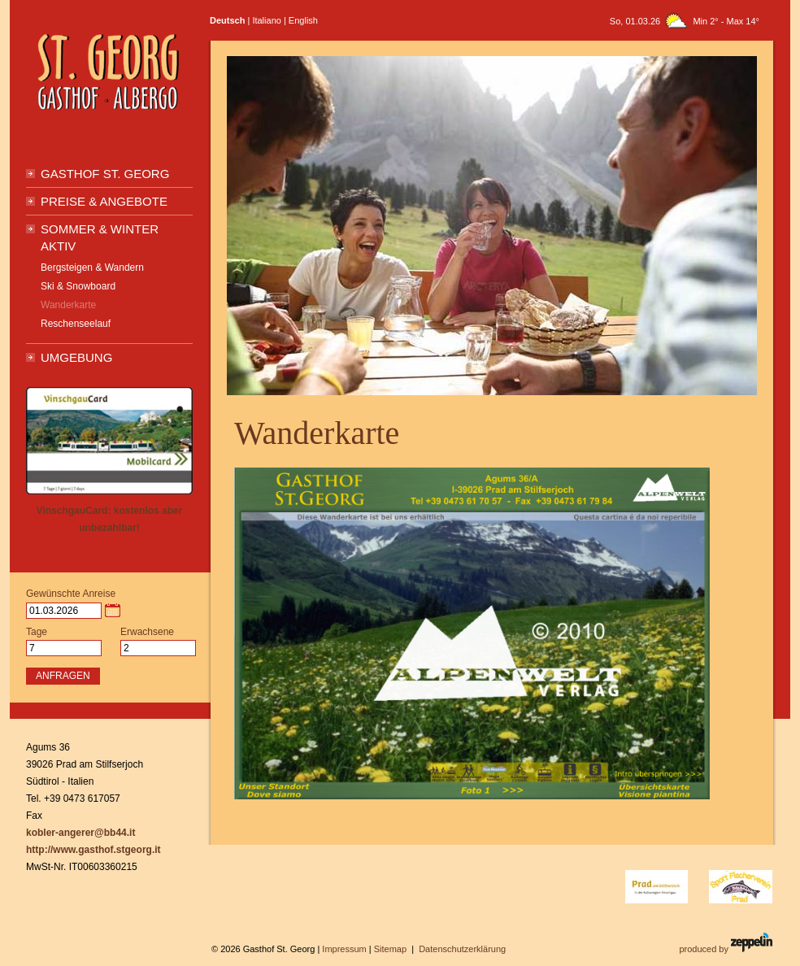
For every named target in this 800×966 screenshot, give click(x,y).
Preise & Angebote (104, 201)
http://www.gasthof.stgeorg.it (93, 849)
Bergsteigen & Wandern (92, 267)
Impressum (344, 949)
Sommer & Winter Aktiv (100, 237)
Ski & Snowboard (78, 286)
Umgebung (76, 357)
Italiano (266, 20)
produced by (725, 943)
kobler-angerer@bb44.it (80, 832)
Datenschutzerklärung (462, 949)
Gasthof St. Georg (105, 174)
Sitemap (390, 949)
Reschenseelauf (76, 323)
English (303, 20)
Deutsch (227, 20)
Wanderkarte (68, 305)
